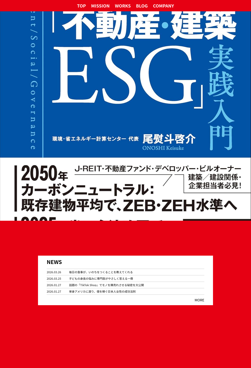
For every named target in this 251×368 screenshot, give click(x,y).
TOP (81, 5)
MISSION (100, 5)
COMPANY (163, 5)
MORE (199, 300)
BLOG (142, 5)
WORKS (123, 5)
